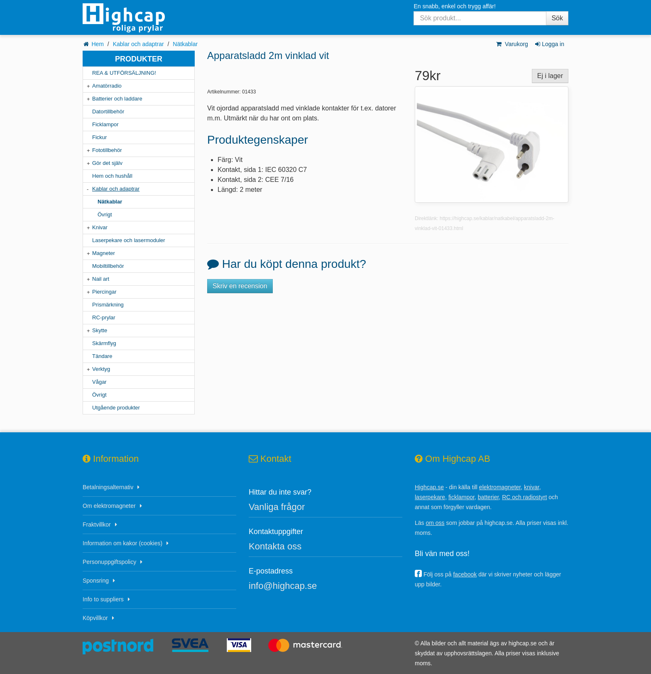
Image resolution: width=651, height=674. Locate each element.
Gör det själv (107, 163)
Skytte (99, 330)
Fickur (99, 137)
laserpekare (430, 497)
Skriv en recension (240, 285)
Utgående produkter (116, 407)
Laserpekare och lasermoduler (128, 240)
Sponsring (96, 580)
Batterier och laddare (117, 99)
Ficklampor (105, 124)
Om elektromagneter (109, 505)
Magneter (103, 253)
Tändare (102, 356)
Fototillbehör (107, 150)
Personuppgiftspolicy (109, 562)
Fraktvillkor (97, 524)
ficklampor (461, 497)
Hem (97, 44)
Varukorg (511, 44)
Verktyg (101, 369)
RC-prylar (103, 317)
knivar (531, 487)
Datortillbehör (108, 111)
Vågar (99, 382)
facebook (465, 574)
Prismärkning (108, 304)
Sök (557, 18)
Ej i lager (550, 75)
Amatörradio (107, 86)
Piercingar (104, 292)
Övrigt (105, 214)
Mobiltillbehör (108, 266)
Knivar (100, 227)
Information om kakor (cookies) (122, 543)
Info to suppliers (103, 599)
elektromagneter (500, 487)
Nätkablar (185, 44)
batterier (488, 497)
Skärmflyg (104, 343)
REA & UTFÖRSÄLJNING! (124, 73)
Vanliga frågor (277, 507)
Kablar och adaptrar (138, 44)
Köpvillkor (95, 618)
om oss (435, 523)
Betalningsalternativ (108, 487)
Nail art (100, 279)
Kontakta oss (275, 546)
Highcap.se (429, 487)
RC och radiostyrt (524, 497)
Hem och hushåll (112, 176)
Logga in (549, 44)
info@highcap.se (283, 586)
